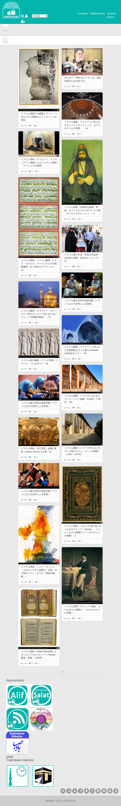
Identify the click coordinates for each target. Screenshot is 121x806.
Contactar (82, 13)
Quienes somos (111, 15)
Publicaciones (97, 13)
